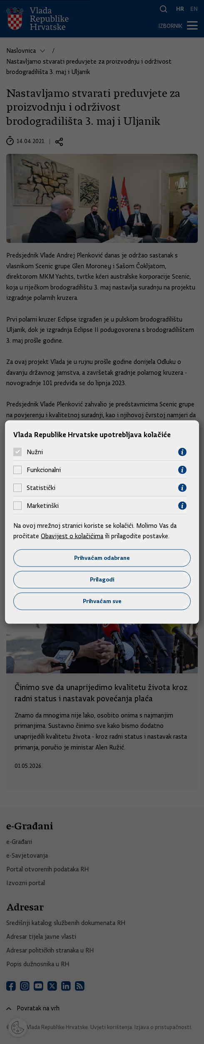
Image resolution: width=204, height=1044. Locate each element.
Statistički (41, 488)
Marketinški (43, 506)
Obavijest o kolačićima (72, 536)
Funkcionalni (44, 470)
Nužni (35, 452)
